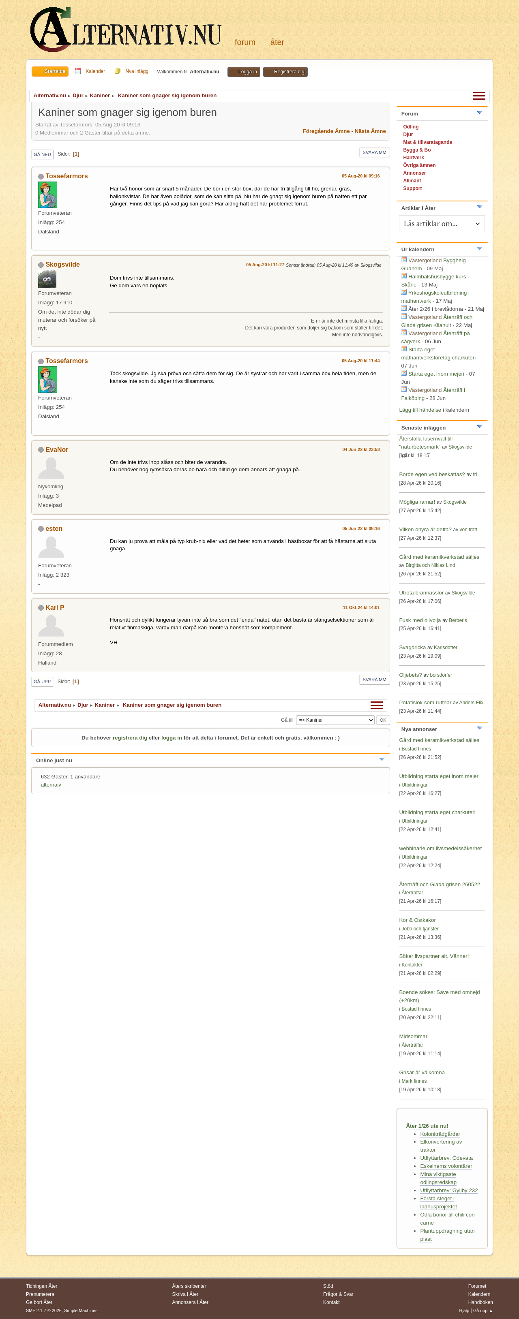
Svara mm (374, 152)
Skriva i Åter (185, 1294)
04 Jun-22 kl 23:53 (361, 449)
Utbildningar (414, 785)
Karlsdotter (445, 647)
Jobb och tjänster (419, 929)
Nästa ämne (370, 131)
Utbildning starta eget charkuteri (437, 812)
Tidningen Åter (42, 1286)
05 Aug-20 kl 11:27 (265, 264)
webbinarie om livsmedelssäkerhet (440, 848)
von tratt (468, 529)
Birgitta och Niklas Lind (430, 565)
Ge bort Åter (39, 1302)
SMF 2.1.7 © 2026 (44, 1310)
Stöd (328, 1286)
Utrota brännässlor (422, 593)
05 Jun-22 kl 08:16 (361, 528)
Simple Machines (80, 1310)
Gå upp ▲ (483, 1310)
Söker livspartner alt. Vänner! (434, 956)
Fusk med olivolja (420, 620)
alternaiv (51, 785)
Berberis (458, 620)
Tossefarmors (66, 176)
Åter (277, 42)
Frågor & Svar (338, 1294)
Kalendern (479, 1294)
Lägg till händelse (420, 410)
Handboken (480, 1302)
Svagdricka (412, 647)
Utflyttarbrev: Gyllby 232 (449, 1190)
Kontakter (411, 965)
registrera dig (130, 738)
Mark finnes (414, 1081)
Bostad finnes (416, 749)
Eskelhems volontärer (446, 1166)
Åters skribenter (189, 1286)
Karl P (54, 607)
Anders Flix (471, 702)
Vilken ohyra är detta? (425, 529)
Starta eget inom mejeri (436, 374)
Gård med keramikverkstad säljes (439, 557)
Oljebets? (410, 675)
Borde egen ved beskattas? (432, 474)
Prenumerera (40, 1294)
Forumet (477, 1286)
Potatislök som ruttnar (425, 702)
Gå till (287, 720)
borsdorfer (441, 675)
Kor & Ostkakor (417, 920)
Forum (245, 42)
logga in (171, 738)
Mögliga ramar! (417, 502)
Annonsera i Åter (190, 1302)
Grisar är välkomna (422, 1072)
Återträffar (412, 893)
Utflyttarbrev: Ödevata (446, 1158)
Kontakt (331, 1302)
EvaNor (56, 449)
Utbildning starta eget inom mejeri (439, 776)
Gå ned (42, 154)
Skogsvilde (62, 264)
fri (475, 474)
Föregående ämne (326, 131)
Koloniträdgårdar (440, 1134)
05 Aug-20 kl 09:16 (361, 175)
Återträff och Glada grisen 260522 (439, 884)
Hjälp (464, 1310)
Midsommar (413, 1036)
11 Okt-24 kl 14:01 (361, 607)
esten (53, 528)
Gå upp (42, 681)
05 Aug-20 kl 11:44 (361, 360)
